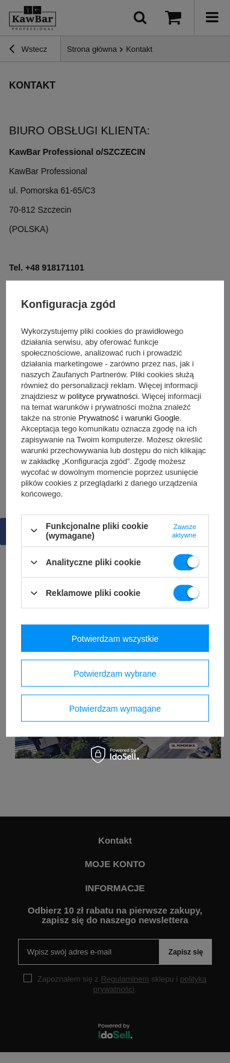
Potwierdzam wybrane (115, 673)
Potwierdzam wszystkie (115, 638)
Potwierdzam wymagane (115, 708)
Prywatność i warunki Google (128, 417)
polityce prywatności (102, 395)
